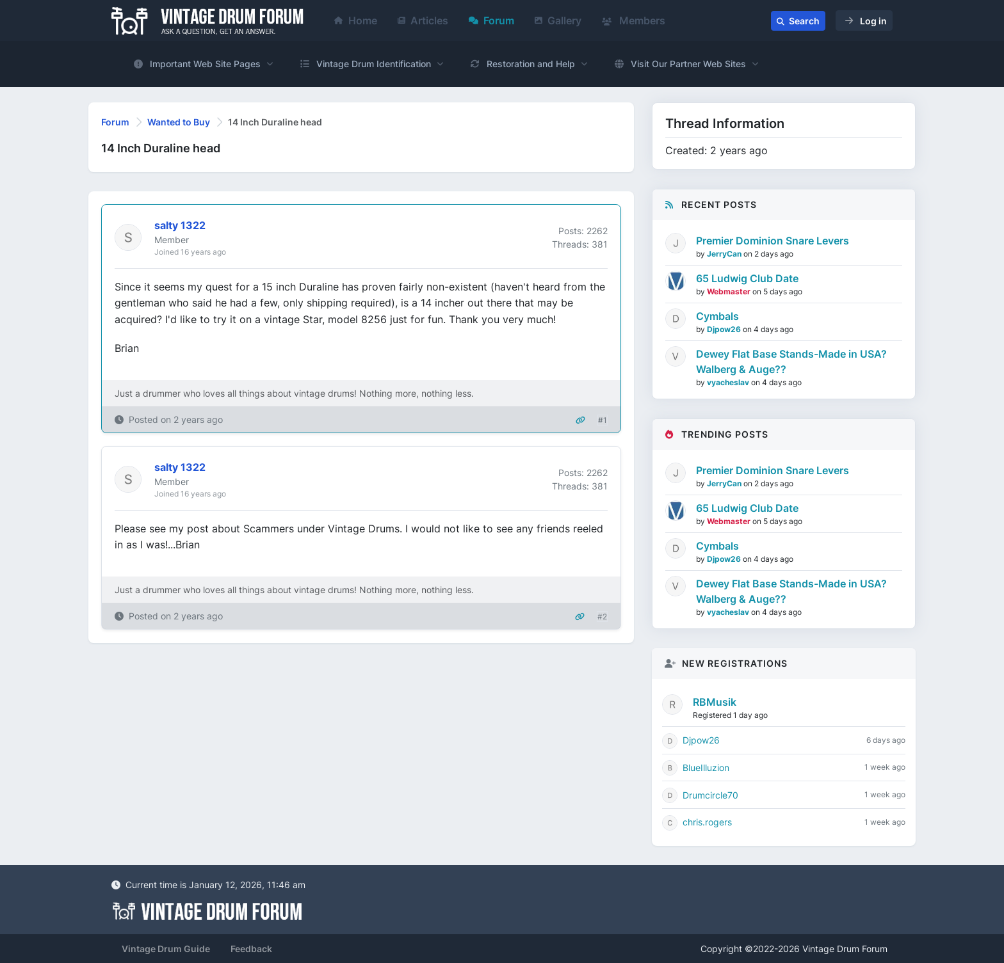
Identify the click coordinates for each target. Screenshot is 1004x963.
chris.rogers (707, 821)
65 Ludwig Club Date (747, 278)
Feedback (251, 948)
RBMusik (714, 702)
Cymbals (717, 316)
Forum (491, 20)
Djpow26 (725, 329)
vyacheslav (729, 382)
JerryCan (725, 254)
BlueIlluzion (706, 767)
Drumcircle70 (710, 795)
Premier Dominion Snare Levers (772, 240)
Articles (423, 20)
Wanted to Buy (178, 121)
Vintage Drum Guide (166, 948)
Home (355, 20)
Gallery (558, 20)
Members (633, 20)
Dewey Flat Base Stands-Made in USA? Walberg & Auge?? (791, 361)
